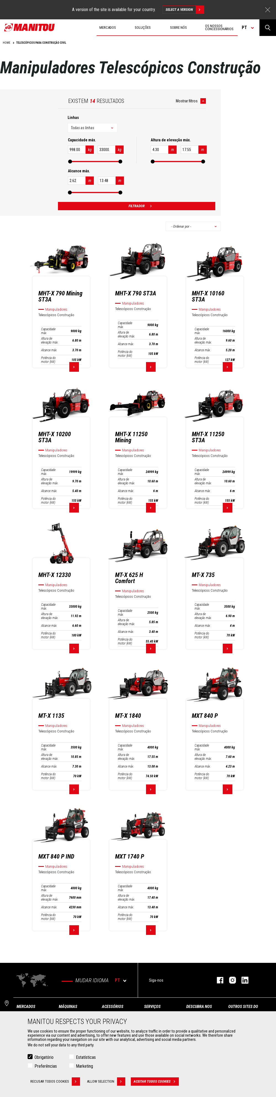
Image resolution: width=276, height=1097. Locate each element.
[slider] (70, 161)
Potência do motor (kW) (48, 360)
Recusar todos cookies (55, 1081)
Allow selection (106, 1081)
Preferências (45, 1066)
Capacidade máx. (48, 331)
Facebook (217, 980)
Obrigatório (44, 1057)
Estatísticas (86, 1057)
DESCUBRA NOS (199, 1006)
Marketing (84, 1066)
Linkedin (242, 980)
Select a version (185, 10)
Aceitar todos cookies (156, 1081)
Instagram (230, 980)
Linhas (73, 117)
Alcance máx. (49, 350)
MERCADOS (26, 1006)
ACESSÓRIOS (112, 1006)
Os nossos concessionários (219, 27)
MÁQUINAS (68, 1006)
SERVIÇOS (152, 1006)
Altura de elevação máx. (50, 340)
